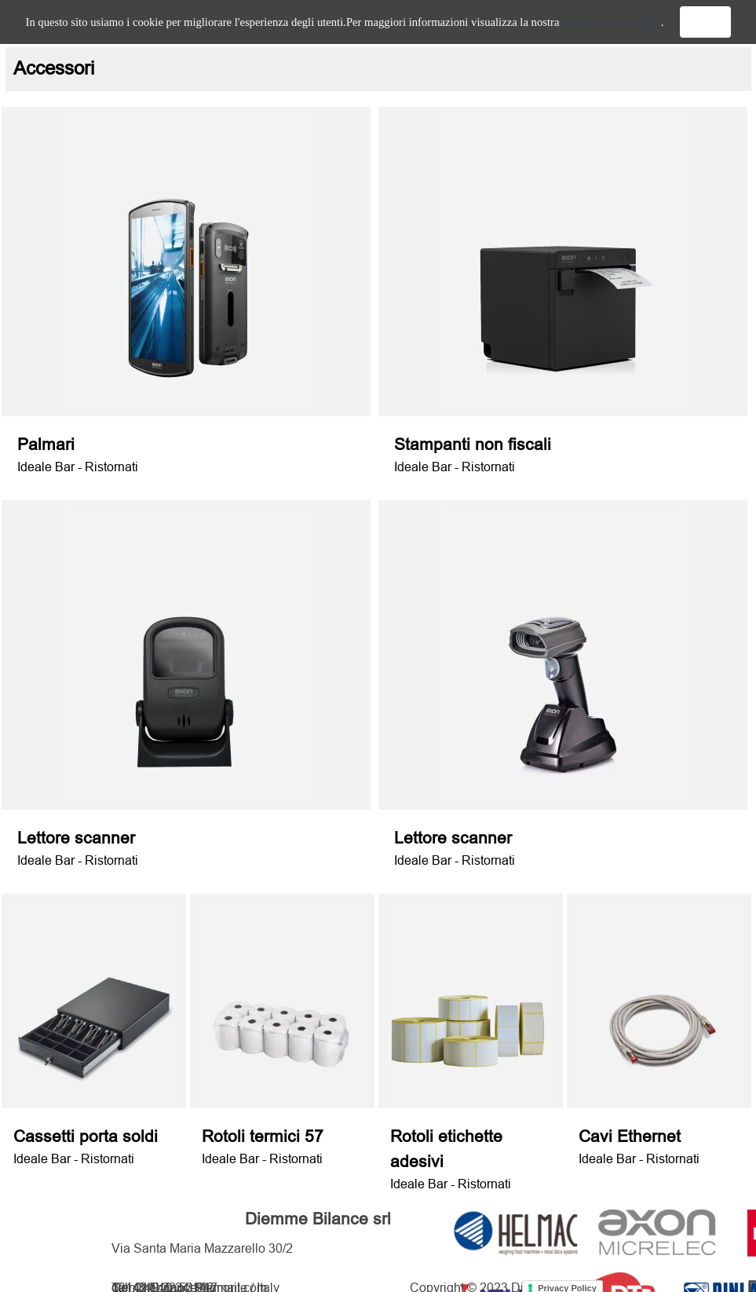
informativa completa (611, 22)
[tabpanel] (378, 69)
